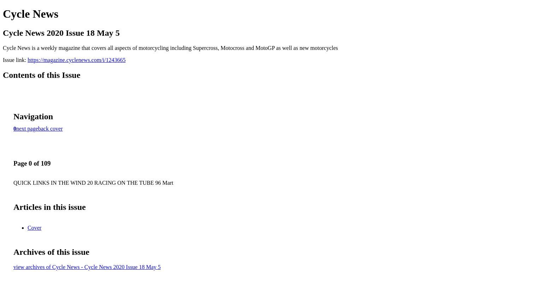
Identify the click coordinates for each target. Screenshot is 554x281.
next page (27, 129)
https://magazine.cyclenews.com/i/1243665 (76, 60)
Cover (34, 228)
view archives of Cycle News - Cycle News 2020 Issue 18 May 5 (87, 267)
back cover (50, 129)
